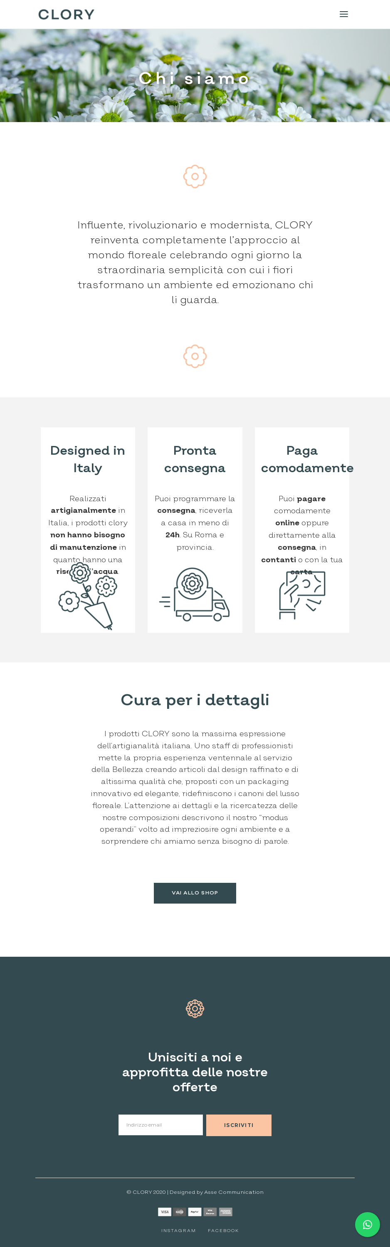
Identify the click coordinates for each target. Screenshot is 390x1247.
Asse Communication (234, 1192)
